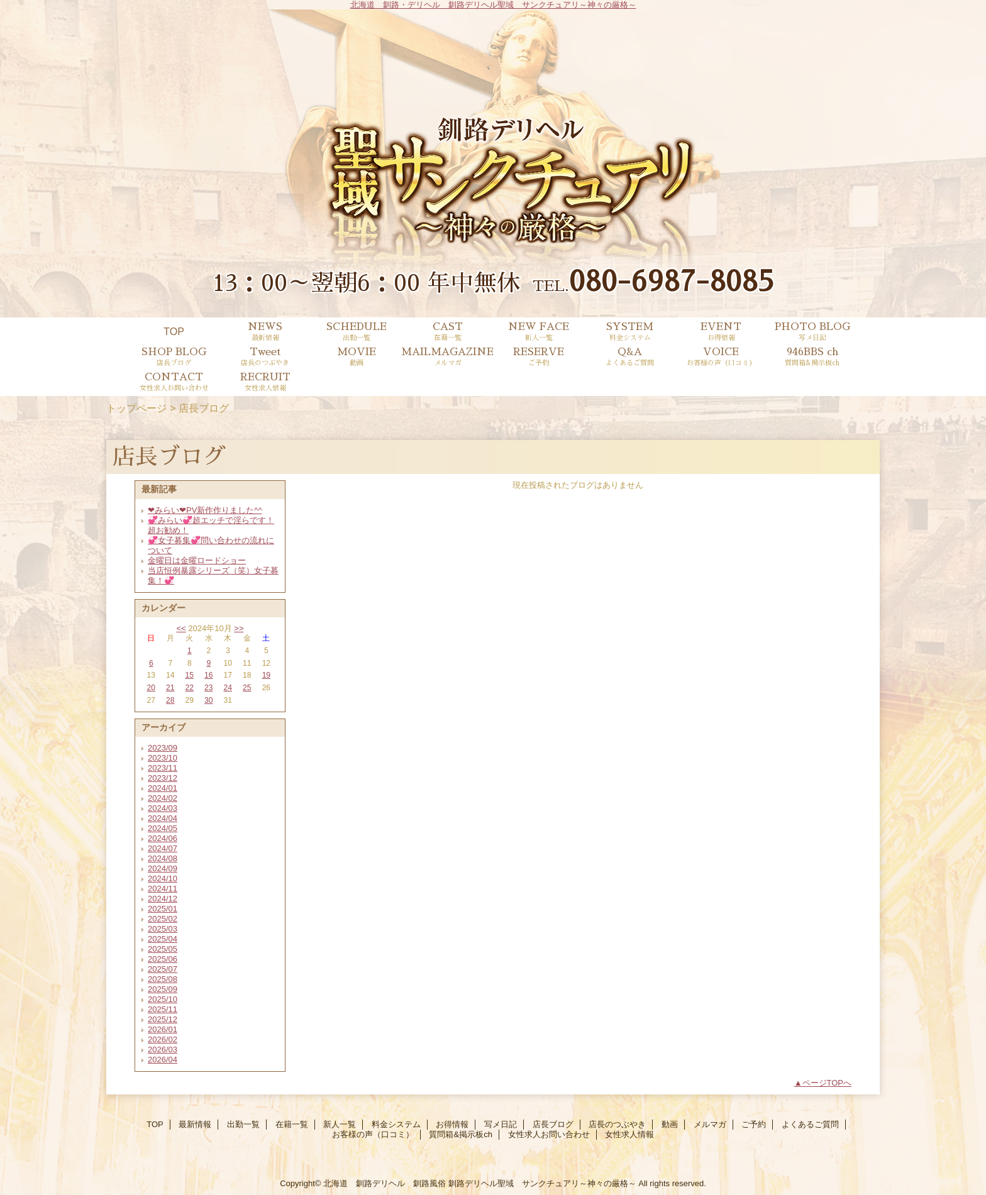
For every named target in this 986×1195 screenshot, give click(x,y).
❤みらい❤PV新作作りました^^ (205, 510)
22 (190, 687)
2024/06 (162, 838)
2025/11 (162, 1009)
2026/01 (162, 1029)
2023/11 (162, 768)
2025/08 (162, 979)
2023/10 (162, 758)
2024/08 (162, 858)
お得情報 (452, 1124)
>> (238, 628)
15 (190, 675)
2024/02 (162, 798)
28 (170, 700)
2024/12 (162, 898)
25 (247, 687)
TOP (173, 331)
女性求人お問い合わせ (549, 1134)
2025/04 (162, 939)
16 (208, 675)
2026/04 (162, 1059)
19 (266, 675)
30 (208, 700)
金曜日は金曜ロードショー (197, 560)
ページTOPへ (827, 1083)
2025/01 (162, 908)
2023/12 (162, 778)
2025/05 (162, 949)
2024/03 (162, 808)
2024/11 (162, 888)
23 (208, 687)
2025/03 (162, 928)
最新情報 (195, 1124)
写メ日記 (500, 1124)
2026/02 (162, 1039)
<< (181, 628)
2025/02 (162, 918)
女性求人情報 (629, 1134)
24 (228, 687)
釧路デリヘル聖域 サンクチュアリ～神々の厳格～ (542, 1183)
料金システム (396, 1124)
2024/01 (162, 788)
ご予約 (753, 1124)
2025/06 (162, 959)
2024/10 (162, 878)
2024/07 (162, 848)
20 (151, 687)
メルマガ (710, 1124)
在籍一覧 (291, 1124)
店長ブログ (553, 1124)
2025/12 (162, 1019)
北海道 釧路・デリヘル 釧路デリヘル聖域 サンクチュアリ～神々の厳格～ (493, 4)
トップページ (136, 408)
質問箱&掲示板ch (460, 1134)
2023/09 (162, 747)
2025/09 (162, 989)
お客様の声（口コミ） (373, 1134)
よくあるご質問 (810, 1124)
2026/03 (162, 1049)
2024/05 (162, 828)
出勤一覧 (243, 1124)
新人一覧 (339, 1124)
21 (170, 687)
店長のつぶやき (617, 1124)
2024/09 (162, 868)
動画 (670, 1124)
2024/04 (162, 818)
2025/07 (162, 969)
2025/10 (162, 999)
